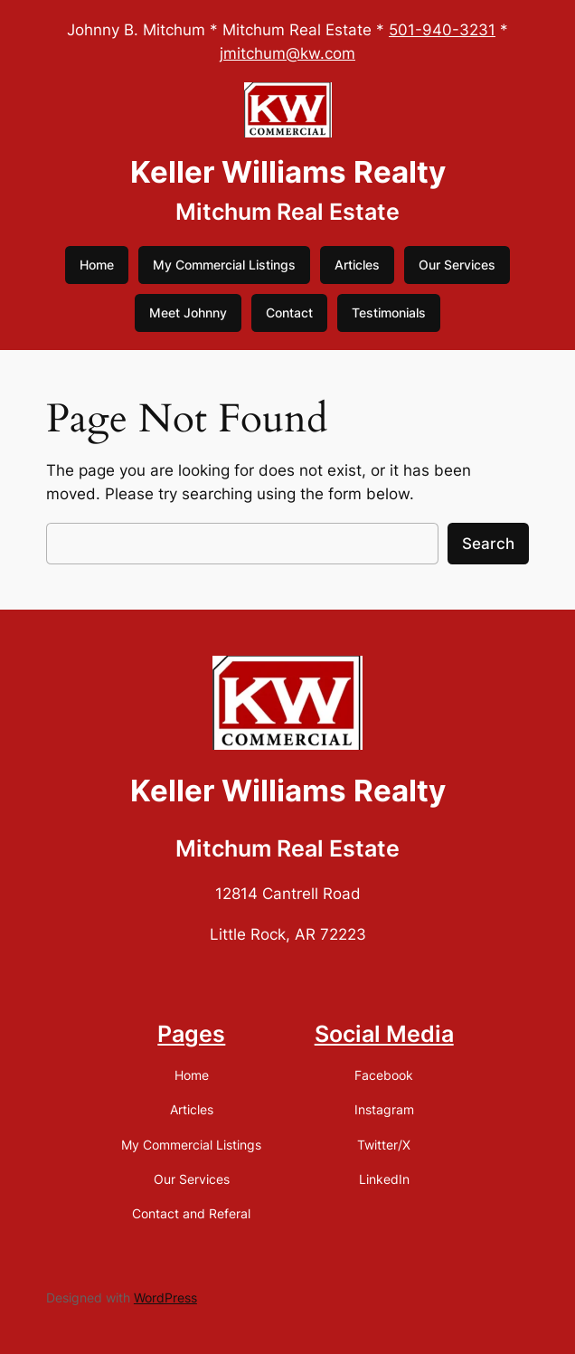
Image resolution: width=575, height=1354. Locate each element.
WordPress (165, 1297)
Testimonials (389, 312)
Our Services (457, 264)
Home (97, 264)
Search (488, 544)
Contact (289, 312)
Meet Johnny (188, 312)
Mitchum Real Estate (287, 211)
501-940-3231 (442, 30)
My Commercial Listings (224, 264)
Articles (357, 264)
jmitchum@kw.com (287, 53)
